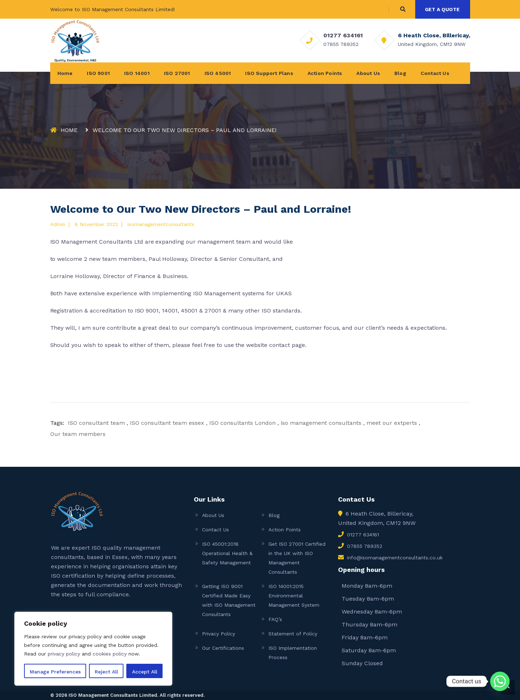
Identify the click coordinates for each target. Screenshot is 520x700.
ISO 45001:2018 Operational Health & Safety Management (227, 553)
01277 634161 (343, 35)
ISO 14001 (137, 73)
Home (65, 73)
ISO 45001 (218, 73)
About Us (368, 73)
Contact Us (435, 73)
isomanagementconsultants (160, 224)
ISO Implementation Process (292, 652)
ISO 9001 (98, 73)
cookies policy (110, 654)
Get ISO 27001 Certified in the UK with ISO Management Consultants (296, 558)
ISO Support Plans (269, 73)
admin (57, 224)
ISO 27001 (177, 73)
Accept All (144, 672)
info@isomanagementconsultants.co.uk (394, 557)
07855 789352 (341, 44)
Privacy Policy (218, 633)
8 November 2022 (96, 224)
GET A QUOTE (442, 9)
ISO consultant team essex (167, 422)
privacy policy (64, 654)
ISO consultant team (96, 422)
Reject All (106, 672)
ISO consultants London (242, 422)
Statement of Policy (292, 633)
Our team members (78, 434)
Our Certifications (223, 648)
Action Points (325, 73)
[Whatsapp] (500, 681)
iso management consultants (321, 422)
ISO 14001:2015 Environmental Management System (293, 595)
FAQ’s (275, 619)
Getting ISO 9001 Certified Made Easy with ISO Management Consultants (229, 600)
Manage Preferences (55, 672)
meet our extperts (391, 422)
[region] (93, 649)
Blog (400, 73)
